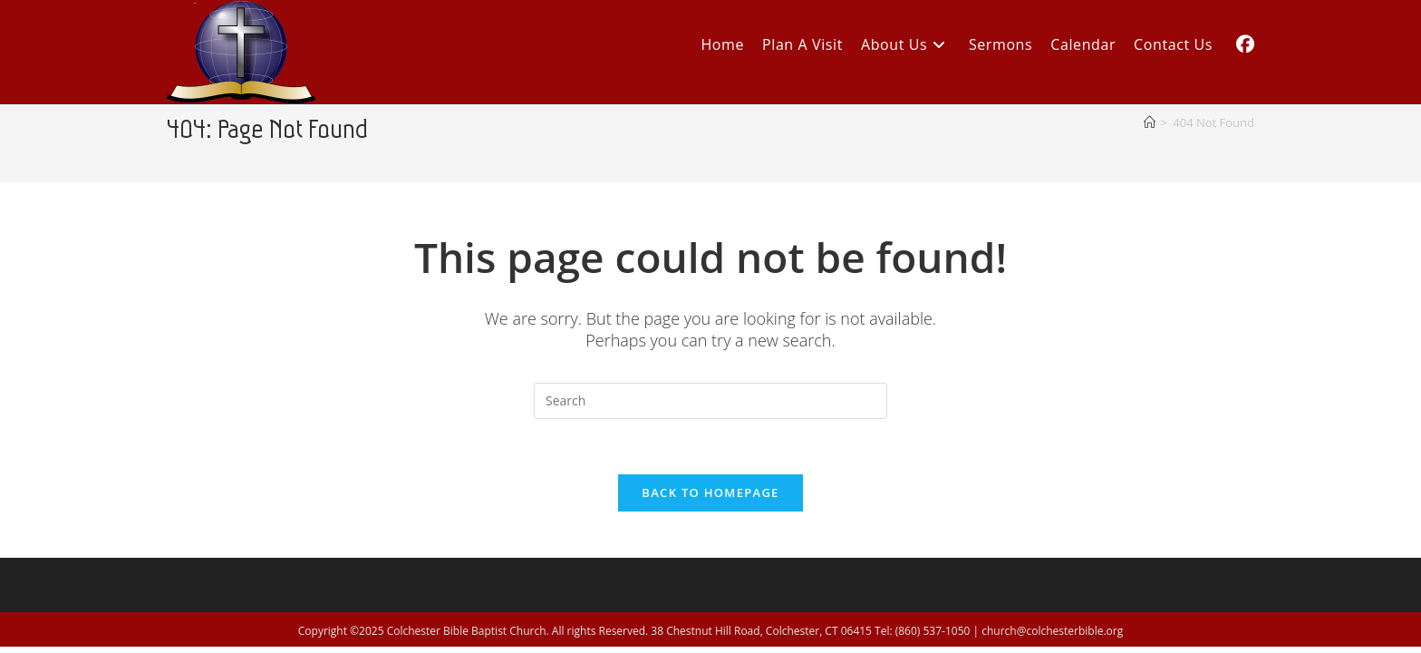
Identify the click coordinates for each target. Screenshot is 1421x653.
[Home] (1149, 122)
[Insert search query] (710, 401)
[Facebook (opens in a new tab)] (1245, 44)
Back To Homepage (710, 492)
